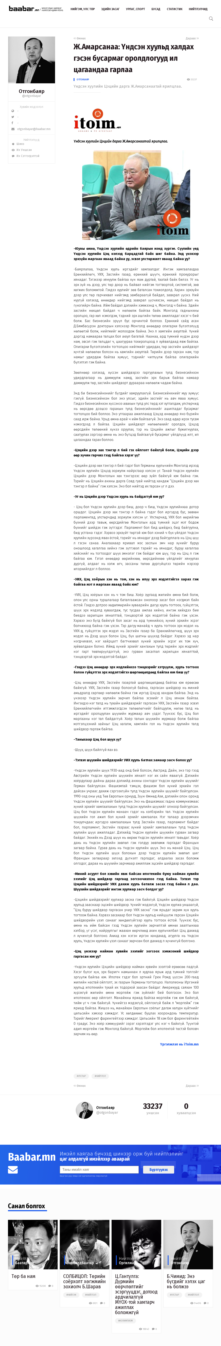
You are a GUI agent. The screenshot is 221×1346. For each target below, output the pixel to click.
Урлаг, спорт (135, 9)
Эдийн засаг (110, 9)
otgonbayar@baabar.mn (31, 129)
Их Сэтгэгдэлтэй (25, 156)
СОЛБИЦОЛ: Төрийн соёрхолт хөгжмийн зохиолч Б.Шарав (84, 1281)
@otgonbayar (31, 96)
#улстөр (81, 1076)
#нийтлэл (100, 1076)
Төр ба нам (23, 1276)
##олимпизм (125, 1321)
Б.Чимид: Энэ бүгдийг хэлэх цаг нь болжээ (186, 1281)
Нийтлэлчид (198, 9)
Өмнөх (80, 38)
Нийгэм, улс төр (83, 9)
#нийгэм (71, 1295)
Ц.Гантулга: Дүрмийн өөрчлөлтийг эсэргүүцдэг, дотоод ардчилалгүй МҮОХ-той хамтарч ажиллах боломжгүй (136, 1294)
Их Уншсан (21, 150)
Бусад (156, 9)
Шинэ (17, 144)
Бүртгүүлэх (159, 1169)
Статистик (174, 9)
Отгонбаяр (83, 79)
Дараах (192, 38)
